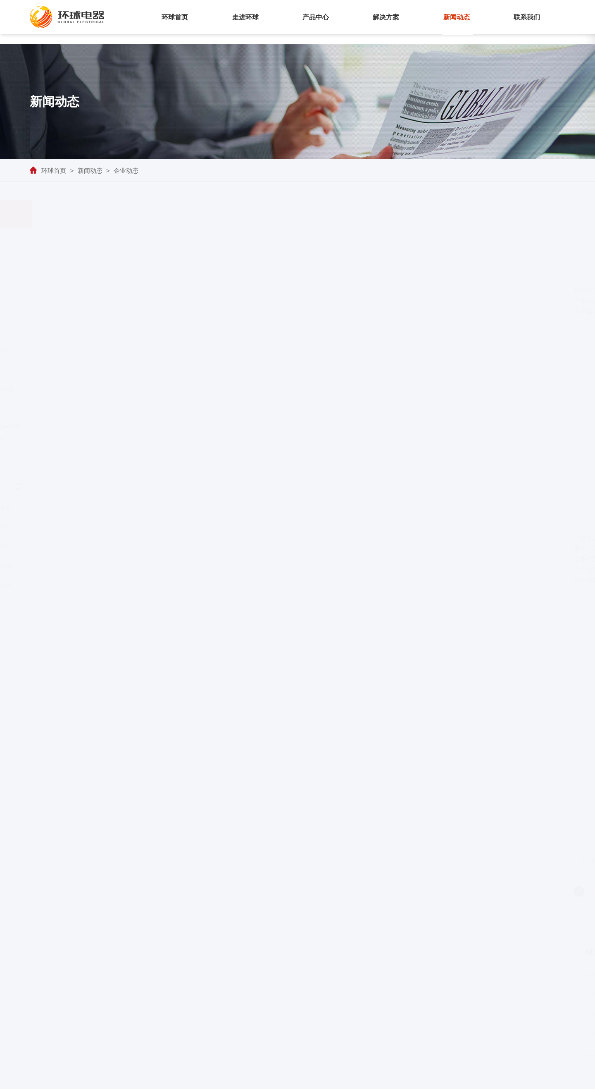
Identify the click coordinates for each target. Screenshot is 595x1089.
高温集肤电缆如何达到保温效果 (450, 860)
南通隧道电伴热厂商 (63, 508)
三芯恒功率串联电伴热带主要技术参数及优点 (274, 860)
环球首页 (175, 17)
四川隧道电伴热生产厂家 (63, 527)
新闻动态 (456, 17)
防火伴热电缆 (390, 891)
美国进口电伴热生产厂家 (120, 546)
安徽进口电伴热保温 (63, 585)
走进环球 (245, 17)
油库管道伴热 (224, 891)
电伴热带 (255, 290)
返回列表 (523, 916)
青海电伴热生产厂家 (120, 527)
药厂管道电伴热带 (63, 566)
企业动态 (126, 170)
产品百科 (90, 289)
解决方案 (386, 17)
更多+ (531, 950)
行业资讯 (90, 266)
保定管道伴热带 (63, 546)
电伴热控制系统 (345, 891)
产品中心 (315, 17)
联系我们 (527, 17)
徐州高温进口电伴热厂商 (120, 585)
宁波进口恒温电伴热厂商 (120, 566)
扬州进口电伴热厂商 (120, 508)
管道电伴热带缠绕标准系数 (283, 891)
